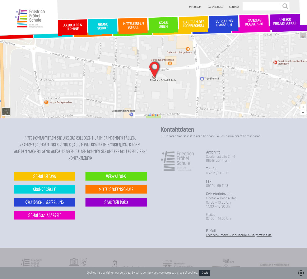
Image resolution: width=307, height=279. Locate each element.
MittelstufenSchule (133, 26)
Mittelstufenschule (116, 189)
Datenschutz (215, 7)
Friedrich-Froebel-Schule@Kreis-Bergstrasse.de (238, 235)
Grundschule (44, 189)
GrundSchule (102, 27)
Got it (205, 272)
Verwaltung (116, 176)
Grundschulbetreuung (44, 202)
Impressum (195, 7)
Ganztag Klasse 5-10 (254, 23)
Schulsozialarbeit (44, 215)
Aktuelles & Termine (72, 27)
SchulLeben (163, 25)
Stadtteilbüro (116, 202)
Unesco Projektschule (285, 22)
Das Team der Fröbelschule (193, 24)
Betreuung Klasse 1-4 (224, 23)
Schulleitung (44, 176)
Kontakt (234, 7)
